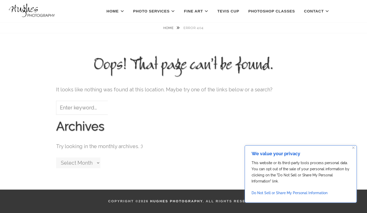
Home (169, 28)
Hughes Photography (176, 201)
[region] (301, 174)
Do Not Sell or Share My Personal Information (289, 193)
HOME (113, 11)
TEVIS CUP (228, 11)
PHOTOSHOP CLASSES (271, 11)
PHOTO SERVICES (151, 11)
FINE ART (193, 11)
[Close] (353, 148)
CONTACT (314, 11)
